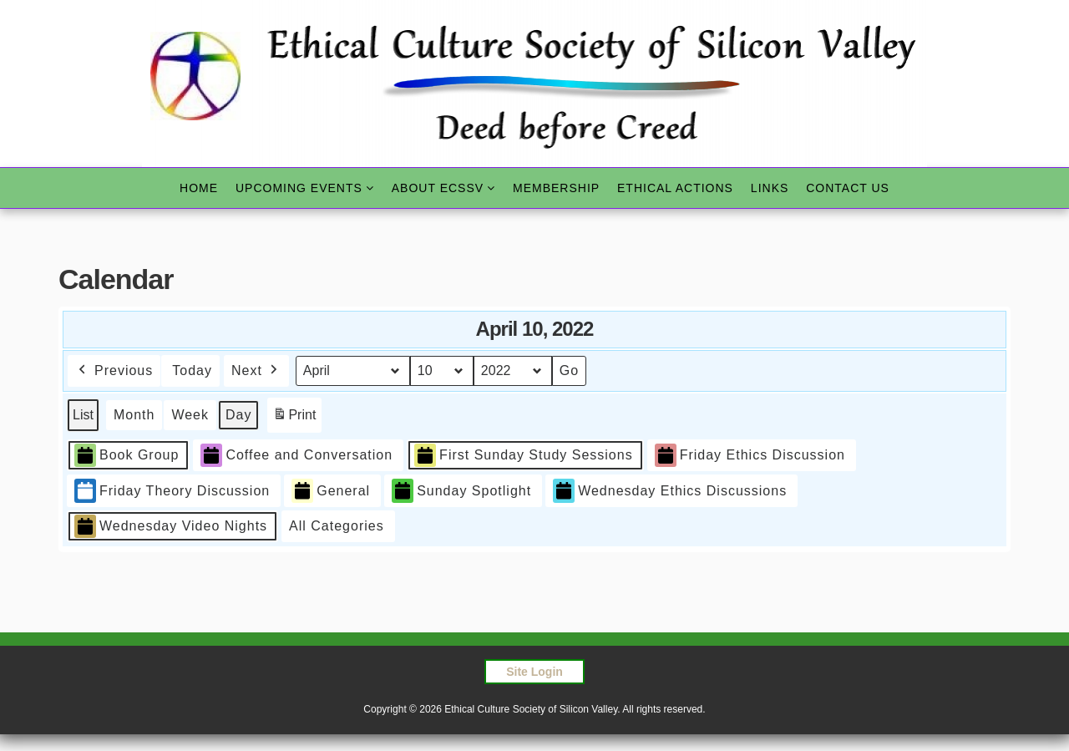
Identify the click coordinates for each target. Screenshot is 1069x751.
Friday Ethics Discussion (750, 455)
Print (294, 417)
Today (192, 370)
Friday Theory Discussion (172, 491)
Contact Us (847, 188)
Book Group (126, 455)
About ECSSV (438, 188)
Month (134, 415)
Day (238, 415)
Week (190, 415)
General (330, 491)
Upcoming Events (299, 188)
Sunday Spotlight (461, 491)
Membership (556, 188)
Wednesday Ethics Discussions (670, 491)
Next (256, 371)
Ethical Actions (675, 188)
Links (769, 188)
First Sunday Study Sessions (523, 455)
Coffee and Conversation (296, 455)
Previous (114, 371)
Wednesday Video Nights (170, 527)
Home (199, 188)
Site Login (534, 671)
